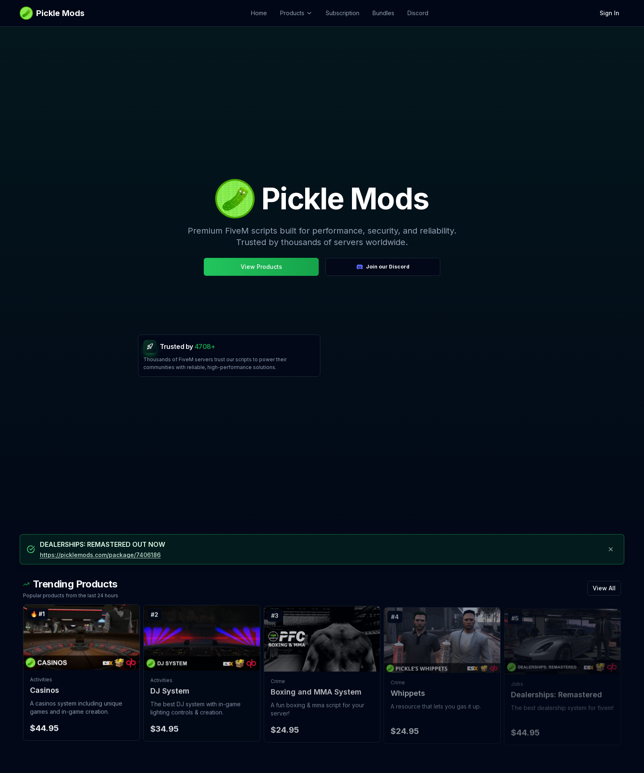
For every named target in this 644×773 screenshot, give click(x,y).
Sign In (609, 12)
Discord (417, 12)
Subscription (342, 12)
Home (259, 12)
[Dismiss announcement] (610, 549)
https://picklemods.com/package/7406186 (100, 554)
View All (604, 590)
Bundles (383, 12)
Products (296, 12)
